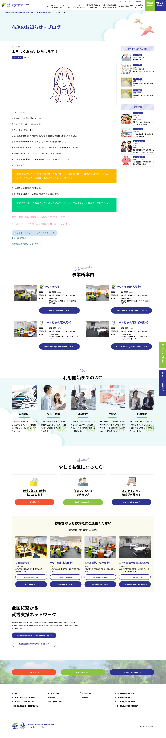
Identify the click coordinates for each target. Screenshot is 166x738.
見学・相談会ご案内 (56, 703)
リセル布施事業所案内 (125, 698)
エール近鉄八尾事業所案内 (127, 703)
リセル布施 (17, 57)
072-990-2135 (135, 577)
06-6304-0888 (31, 577)
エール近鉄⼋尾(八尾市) (59, 322)
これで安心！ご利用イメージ (79, 6)
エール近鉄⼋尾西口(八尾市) (134, 322)
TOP (47, 6)
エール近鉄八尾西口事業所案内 (129, 707)
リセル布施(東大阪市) (130, 286)
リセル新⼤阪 (53, 286)
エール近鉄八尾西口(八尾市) (135, 562)
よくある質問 (126, 2)
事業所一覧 (140, 6)
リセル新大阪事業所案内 (126, 694)
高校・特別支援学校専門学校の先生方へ (110, 6)
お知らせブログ (133, 6)
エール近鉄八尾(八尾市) (98, 562)
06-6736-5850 (66, 577)
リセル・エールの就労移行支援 (57, 6)
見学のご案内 (124, 6)
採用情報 (138, 2)
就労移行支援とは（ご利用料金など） (93, 6)
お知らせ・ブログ (55, 694)
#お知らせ (27, 57)
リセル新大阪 (22, 562)
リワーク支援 (68, 6)
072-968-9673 (100, 577)
